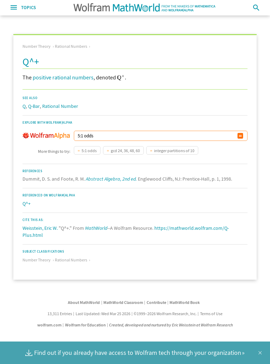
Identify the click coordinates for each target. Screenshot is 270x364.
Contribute (156, 302)
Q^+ (26, 203)
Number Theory (36, 46)
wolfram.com (49, 324)
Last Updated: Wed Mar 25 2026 (103, 313)
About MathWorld (84, 302)
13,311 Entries (59, 313)
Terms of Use (211, 313)
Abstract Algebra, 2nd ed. (111, 179)
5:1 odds (89, 150)
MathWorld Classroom (123, 302)
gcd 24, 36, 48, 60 (125, 150)
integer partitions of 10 (174, 150)
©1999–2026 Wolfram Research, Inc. (165, 313)
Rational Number (60, 106)
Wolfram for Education (85, 324)
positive (42, 77)
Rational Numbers (71, 46)
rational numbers (73, 77)
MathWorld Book (184, 302)
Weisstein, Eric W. (40, 228)
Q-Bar (34, 106)
